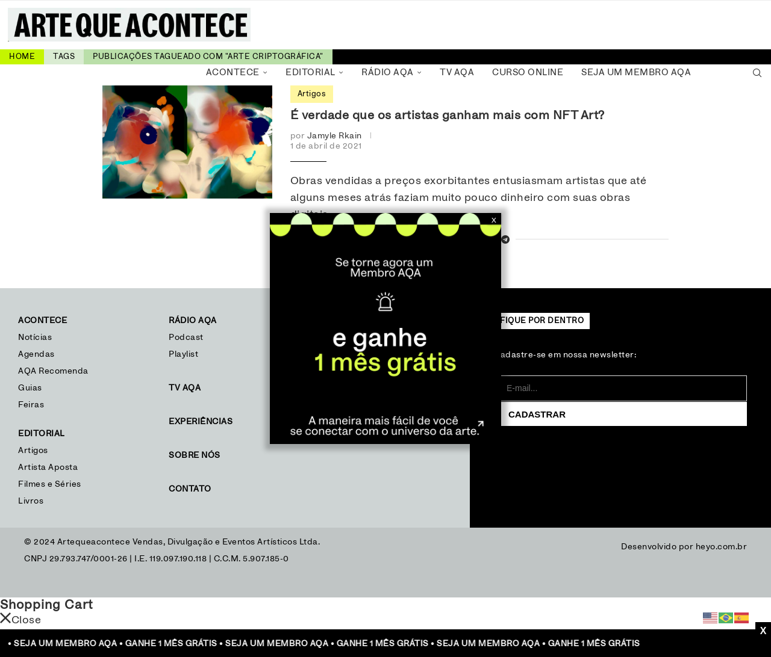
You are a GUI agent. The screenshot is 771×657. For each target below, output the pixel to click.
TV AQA (457, 72)
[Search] (757, 73)
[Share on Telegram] (505, 240)
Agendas (36, 354)
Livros (30, 501)
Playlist (183, 354)
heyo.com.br (722, 547)
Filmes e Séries (49, 484)
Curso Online (527, 72)
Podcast (186, 337)
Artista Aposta (48, 467)
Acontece (233, 72)
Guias (30, 388)
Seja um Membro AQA (636, 72)
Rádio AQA (387, 72)
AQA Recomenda (53, 371)
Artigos (33, 450)
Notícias (36, 337)
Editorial (311, 72)
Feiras (31, 405)
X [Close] (494, 220)
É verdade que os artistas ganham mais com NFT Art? (447, 116)
